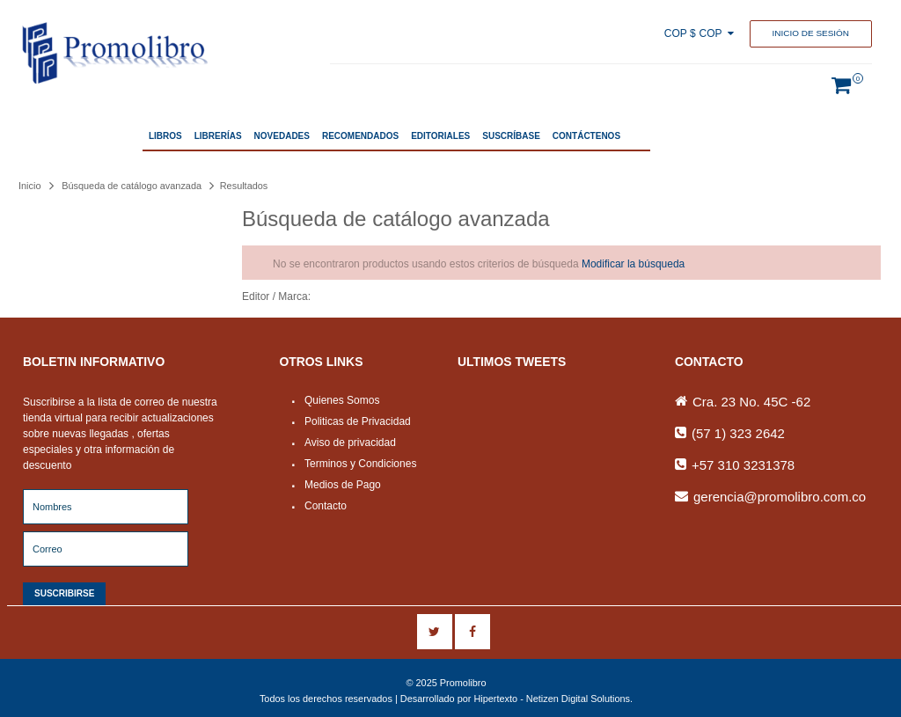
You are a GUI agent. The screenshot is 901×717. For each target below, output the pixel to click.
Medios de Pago (342, 485)
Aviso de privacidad (350, 442)
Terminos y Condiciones (360, 463)
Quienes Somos (341, 400)
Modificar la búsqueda (633, 264)
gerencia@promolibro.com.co (779, 496)
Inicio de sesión (811, 33)
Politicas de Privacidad (357, 421)
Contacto (325, 506)
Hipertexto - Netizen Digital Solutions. (553, 698)
